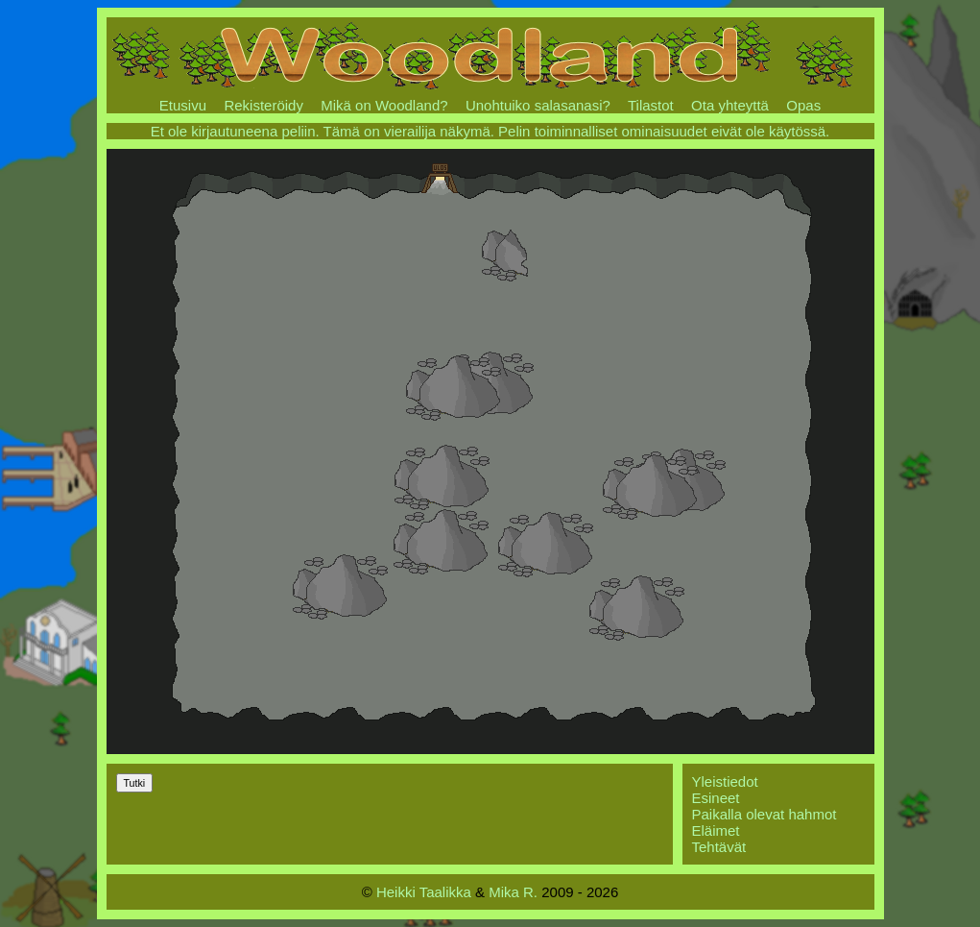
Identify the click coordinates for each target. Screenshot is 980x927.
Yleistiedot (725, 781)
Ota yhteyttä (730, 105)
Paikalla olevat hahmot (764, 814)
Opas (803, 105)
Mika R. (513, 892)
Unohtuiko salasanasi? (538, 105)
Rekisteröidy (263, 105)
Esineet (716, 798)
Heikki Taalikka (423, 892)
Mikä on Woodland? (384, 105)
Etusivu (182, 105)
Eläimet (716, 830)
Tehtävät (719, 847)
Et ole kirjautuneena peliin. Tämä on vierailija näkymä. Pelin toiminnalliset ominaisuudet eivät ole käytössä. (490, 131)
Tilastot (651, 105)
